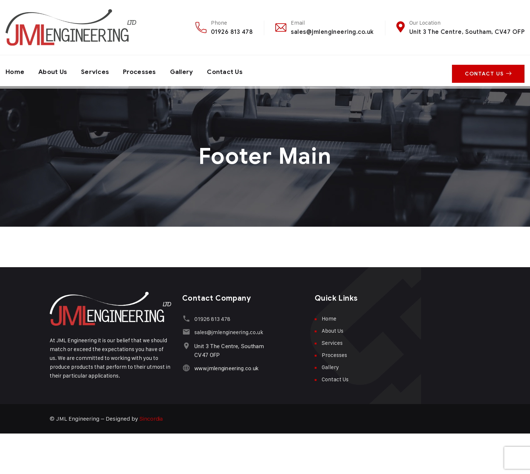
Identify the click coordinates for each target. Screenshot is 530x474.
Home (15, 71)
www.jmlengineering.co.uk (225, 368)
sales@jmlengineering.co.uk (332, 31)
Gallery (187, 71)
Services (98, 71)
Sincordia (151, 418)
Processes (144, 71)
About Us (54, 71)
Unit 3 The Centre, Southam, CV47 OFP (466, 31)
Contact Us (232, 71)
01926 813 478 (232, 31)
